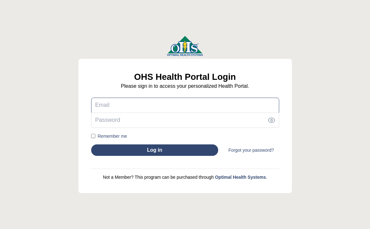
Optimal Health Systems (240, 177)
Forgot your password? (251, 150)
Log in (154, 150)
